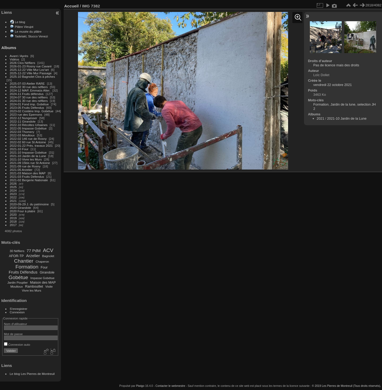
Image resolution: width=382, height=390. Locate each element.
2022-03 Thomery (22, 131)
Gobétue (18, 277)
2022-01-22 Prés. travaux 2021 (31, 145)
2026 (13, 183)
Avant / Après (19, 56)
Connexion (17, 312)
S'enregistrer (18, 308)
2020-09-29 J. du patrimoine (29, 204)
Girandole (47, 272)
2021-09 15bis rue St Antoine (30, 162)
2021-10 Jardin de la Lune (28, 156)
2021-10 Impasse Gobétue (28, 152)
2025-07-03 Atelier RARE (27, 83)
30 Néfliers (17, 251)
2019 (13, 218)
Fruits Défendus (23, 272)
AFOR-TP (16, 256)
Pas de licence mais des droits (336, 65)
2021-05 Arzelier (21, 169)
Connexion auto (17, 344)
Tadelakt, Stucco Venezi (31, 36)
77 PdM (34, 250)
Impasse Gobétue (43, 278)
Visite (49, 286)
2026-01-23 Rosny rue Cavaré (31, 66)
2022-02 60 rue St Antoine (28, 142)
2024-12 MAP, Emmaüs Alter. (30, 90)
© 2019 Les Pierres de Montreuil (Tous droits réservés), (346, 385)
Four (44, 267)
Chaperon (42, 261)
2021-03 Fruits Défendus (27, 176)
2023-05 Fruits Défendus (27, 107)
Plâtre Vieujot (24, 26)
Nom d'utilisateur (15, 324)
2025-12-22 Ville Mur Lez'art (29, 69)
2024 (13, 190)
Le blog (20, 22)
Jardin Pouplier (17, 282)
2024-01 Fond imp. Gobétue (29, 104)
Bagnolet (48, 256)
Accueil (71, 6)
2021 (13, 200)
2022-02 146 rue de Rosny (28, 138)
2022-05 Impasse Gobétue (28, 128)
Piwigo (140, 385)
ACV (48, 250)
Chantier (23, 261)
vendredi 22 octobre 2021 (332, 85)
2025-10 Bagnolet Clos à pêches (32, 76)
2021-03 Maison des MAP (28, 173)
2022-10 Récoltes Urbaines (29, 125)
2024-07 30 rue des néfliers (29, 97)
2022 (13, 197)
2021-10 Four (19, 149)
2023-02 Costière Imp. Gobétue (32, 111)
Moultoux (16, 286)
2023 (13, 194)
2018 (13, 221)
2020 (13, 214)
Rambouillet (34, 286)
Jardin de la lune (343, 104)
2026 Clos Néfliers (22, 62)
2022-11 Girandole (23, 121)
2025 (13, 187)
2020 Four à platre (22, 211)
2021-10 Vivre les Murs (26, 159)
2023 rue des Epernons (26, 114)
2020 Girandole (20, 207)
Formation (26, 267)
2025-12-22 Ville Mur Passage (31, 73)
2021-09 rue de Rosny (25, 166)
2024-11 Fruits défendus (27, 94)
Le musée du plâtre (28, 31)
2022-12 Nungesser (23, 118)
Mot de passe (13, 334)
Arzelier (33, 255)
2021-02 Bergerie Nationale (29, 180)
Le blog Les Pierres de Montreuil (32, 373)
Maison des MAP (43, 282)
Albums (8, 47)
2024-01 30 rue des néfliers (29, 100)
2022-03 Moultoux (22, 135)
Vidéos (14, 59)
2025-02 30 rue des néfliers (29, 87)
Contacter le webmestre (170, 385)
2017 (13, 225)
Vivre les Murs (31, 290)
